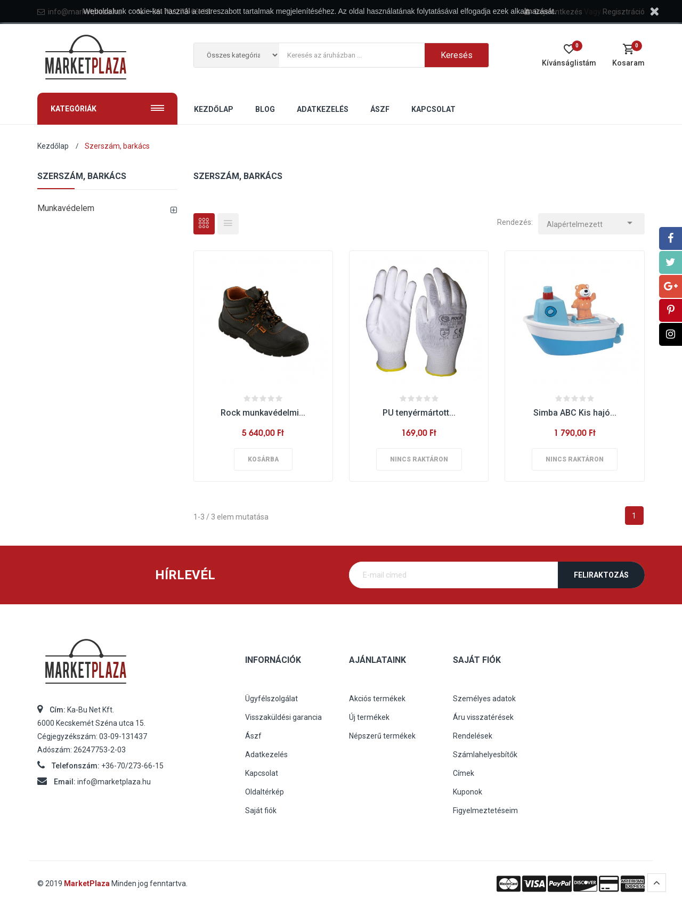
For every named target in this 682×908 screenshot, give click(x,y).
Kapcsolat (261, 773)
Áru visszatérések (483, 717)
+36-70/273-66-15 (132, 765)
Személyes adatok (484, 698)
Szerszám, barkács (81, 176)
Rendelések (472, 736)
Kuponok (467, 792)
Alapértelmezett (591, 221)
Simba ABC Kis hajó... (574, 413)
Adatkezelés (266, 754)
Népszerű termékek (382, 736)
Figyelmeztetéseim (485, 810)
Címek (463, 773)
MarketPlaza (87, 883)
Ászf (253, 736)
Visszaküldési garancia (283, 717)
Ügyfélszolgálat (271, 698)
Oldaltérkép (264, 792)
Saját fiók (261, 810)
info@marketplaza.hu (114, 781)
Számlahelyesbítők (485, 754)
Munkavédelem (65, 208)
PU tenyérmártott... (419, 413)
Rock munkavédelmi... (263, 413)
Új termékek (369, 717)
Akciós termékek (377, 698)
